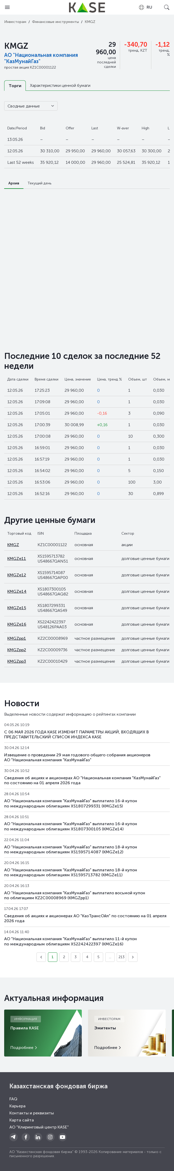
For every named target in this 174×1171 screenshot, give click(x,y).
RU (145, 7)
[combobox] (145, 7)
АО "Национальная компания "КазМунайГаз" (41, 58)
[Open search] (166, 7)
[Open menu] (7, 7)
